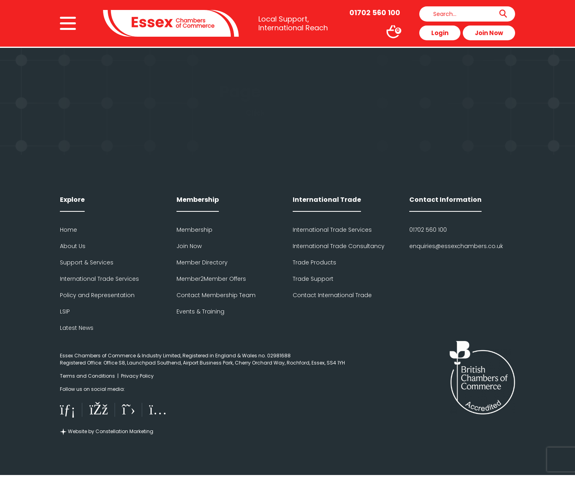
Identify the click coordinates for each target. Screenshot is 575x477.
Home (68, 230)
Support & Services (86, 262)
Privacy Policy (137, 376)
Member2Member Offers (211, 279)
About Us (72, 246)
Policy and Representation (97, 295)
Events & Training (200, 311)
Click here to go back (287, 113)
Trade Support (313, 279)
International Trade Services (99, 279)
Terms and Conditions (87, 376)
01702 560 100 (428, 230)
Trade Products (314, 262)
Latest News (76, 328)
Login (439, 33)
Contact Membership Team (216, 295)
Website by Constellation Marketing (106, 433)
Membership (194, 230)
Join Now (489, 33)
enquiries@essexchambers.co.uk (456, 246)
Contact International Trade (332, 295)
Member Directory (202, 262)
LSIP (65, 311)
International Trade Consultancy (339, 246)
